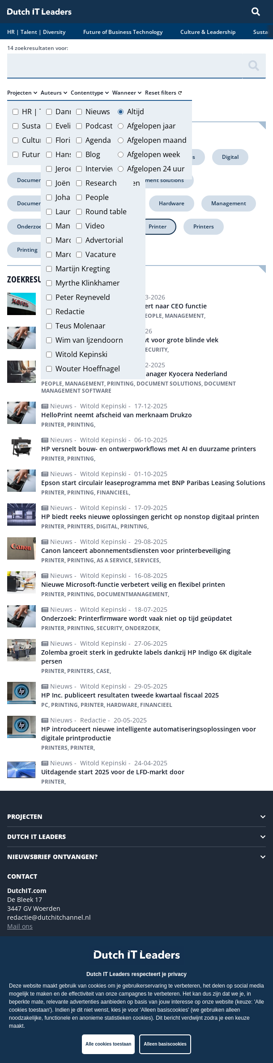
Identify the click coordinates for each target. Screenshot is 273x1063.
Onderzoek (31, 226)
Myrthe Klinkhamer (87, 283)
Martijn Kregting (82, 269)
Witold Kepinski (81, 354)
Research (101, 183)
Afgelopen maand (157, 140)
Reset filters (163, 92)
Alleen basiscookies (165, 1044)
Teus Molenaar (80, 326)
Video (95, 226)
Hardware (171, 203)
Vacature (100, 254)
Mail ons (20, 926)
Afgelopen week (153, 154)
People (97, 197)
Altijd (135, 111)
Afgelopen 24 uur (156, 169)
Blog (92, 154)
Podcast (99, 126)
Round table (106, 211)
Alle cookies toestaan (108, 1044)
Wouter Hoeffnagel (87, 369)
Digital (230, 157)
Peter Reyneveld (82, 297)
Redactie (70, 311)
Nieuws (97, 111)
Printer (157, 226)
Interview (100, 169)
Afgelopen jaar (151, 126)
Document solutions (158, 180)
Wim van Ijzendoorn (89, 340)
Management (228, 203)
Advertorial (104, 240)
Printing (27, 249)
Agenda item (106, 140)
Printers (203, 226)
